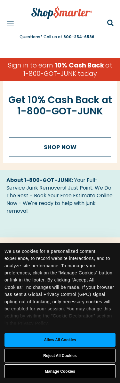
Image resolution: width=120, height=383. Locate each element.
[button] (110, 23)
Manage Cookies (60, 371)
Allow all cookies (60, 340)
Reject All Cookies (59, 355)
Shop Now (60, 147)
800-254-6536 (78, 37)
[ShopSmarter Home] (60, 9)
